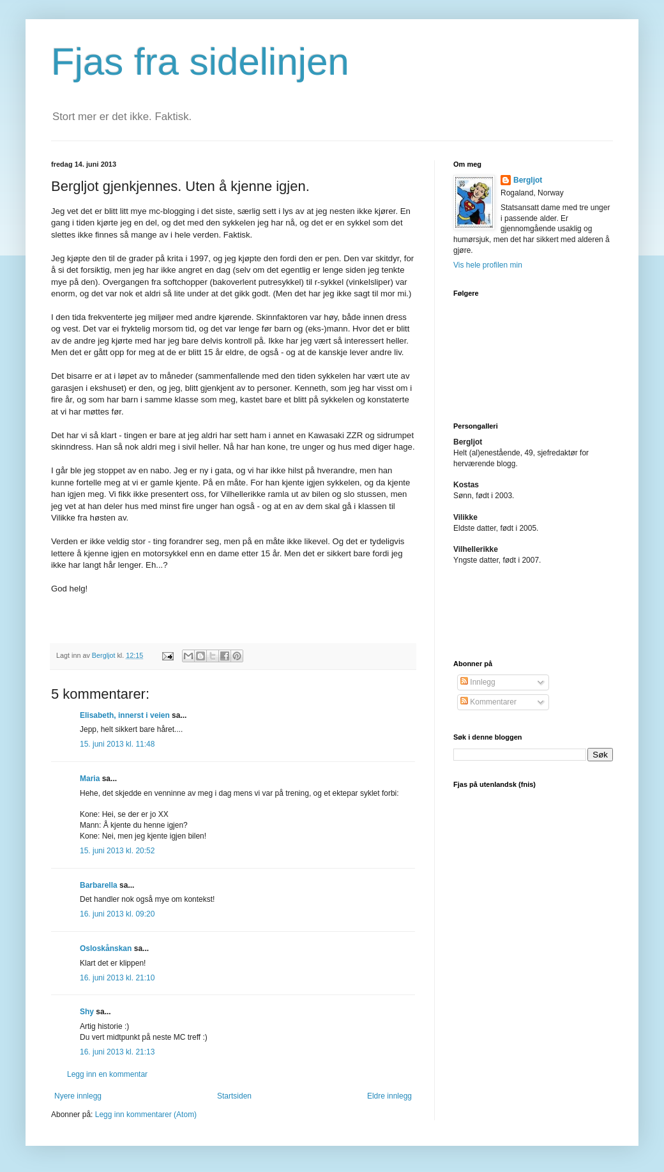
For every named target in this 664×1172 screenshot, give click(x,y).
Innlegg (477, 682)
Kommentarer (488, 701)
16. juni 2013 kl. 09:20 (117, 913)
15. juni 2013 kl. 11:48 (117, 744)
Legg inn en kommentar (107, 1074)
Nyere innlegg (78, 1096)
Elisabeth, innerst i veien (125, 715)
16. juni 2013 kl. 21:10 (117, 977)
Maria (90, 778)
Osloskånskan (106, 948)
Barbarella (98, 885)
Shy (87, 1011)
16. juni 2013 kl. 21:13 (117, 1051)
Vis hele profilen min (487, 265)
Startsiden (234, 1096)
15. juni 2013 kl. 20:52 (117, 850)
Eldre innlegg (389, 1096)
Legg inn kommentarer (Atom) (146, 1114)
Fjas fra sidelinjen (200, 61)
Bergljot (527, 180)
